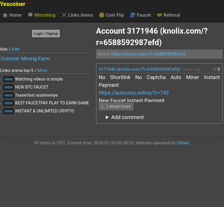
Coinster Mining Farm (25, 58)
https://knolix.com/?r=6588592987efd (148, 54)
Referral (168, 15)
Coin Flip (111, 15)
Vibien (183, 142)
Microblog (42, 15)
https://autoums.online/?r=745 (134, 93)
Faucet (140, 15)
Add (15, 49)
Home (12, 15)
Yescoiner (16, 4)
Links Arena (77, 15)
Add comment (127, 117)
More (42, 70)
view (8, 79)
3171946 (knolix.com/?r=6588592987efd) (139, 69)
